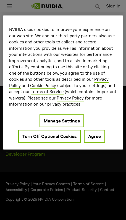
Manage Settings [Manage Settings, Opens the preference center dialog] (62, 121)
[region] (63, 82)
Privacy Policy (70, 98)
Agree (94, 136)
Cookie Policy (43, 85)
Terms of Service (47, 91)
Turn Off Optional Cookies (49, 136)
